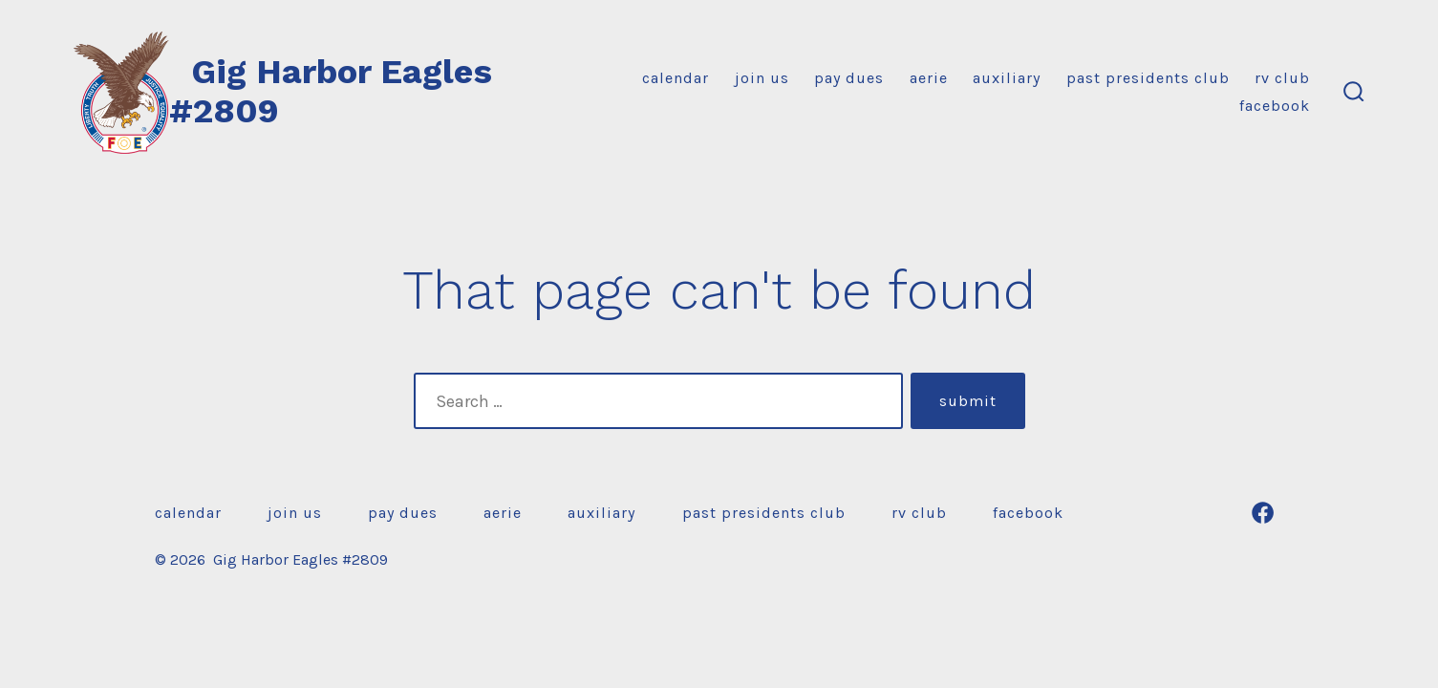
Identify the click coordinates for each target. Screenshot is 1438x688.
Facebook (1274, 106)
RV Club (1282, 78)
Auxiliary (1007, 78)
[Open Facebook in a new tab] (1262, 512)
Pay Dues (849, 78)
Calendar (675, 78)
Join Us (762, 78)
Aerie (929, 78)
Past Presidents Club (1148, 78)
